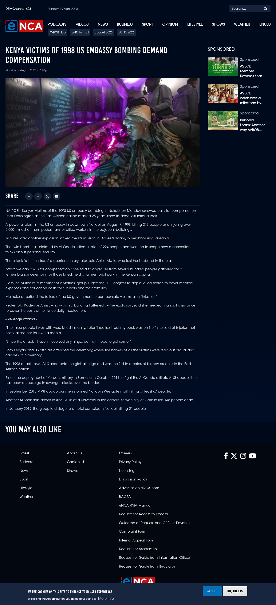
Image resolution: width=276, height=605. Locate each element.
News (103, 25)
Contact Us (76, 462)
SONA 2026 (126, 32)
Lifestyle (195, 25)
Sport (147, 25)
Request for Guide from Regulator (147, 566)
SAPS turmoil (80, 32)
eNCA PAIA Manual (135, 505)
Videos (82, 25)
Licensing (126, 471)
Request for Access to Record (143, 514)
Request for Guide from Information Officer (154, 558)
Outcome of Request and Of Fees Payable (154, 523)
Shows (218, 25)
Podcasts (57, 25)
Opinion (170, 25)
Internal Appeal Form (136, 540)
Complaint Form (132, 531)
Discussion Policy (133, 479)
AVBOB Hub (57, 32)
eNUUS (265, 25)
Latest (24, 453)
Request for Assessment (138, 549)
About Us (74, 453)
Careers (125, 453)
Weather (242, 25)
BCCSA (125, 497)
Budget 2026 (104, 32)
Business (125, 25)
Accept (212, 591)
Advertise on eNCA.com (139, 488)
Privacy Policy (130, 462)
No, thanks (235, 591)
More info (106, 599)
